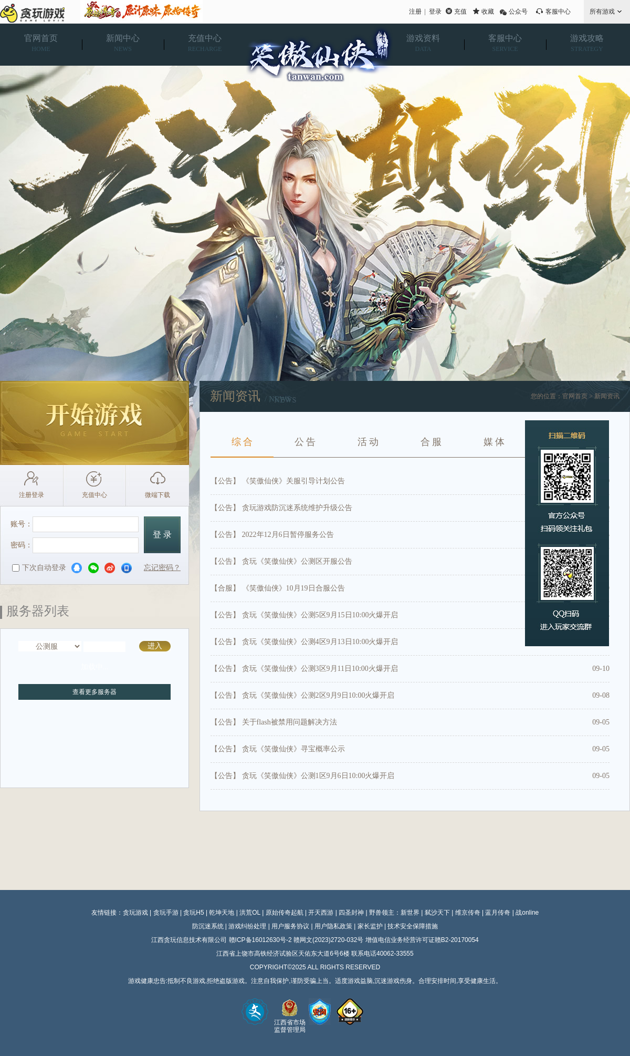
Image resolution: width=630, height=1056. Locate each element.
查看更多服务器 (94, 692)
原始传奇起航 (284, 912)
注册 (415, 11)
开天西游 (320, 912)
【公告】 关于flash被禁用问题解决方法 (274, 722)
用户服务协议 (290, 926)
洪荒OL (249, 912)
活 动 (368, 442)
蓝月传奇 (497, 912)
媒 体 (494, 442)
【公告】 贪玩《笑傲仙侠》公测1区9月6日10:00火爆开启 (302, 776)
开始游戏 (94, 423)
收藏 (487, 11)
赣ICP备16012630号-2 (260, 940)
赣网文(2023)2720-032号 (328, 940)
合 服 (431, 442)
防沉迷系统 (208, 926)
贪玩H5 (193, 912)
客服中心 (558, 11)
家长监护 (370, 926)
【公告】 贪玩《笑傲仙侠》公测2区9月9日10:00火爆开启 (302, 695)
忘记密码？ (162, 568)
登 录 (162, 534)
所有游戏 (602, 11)
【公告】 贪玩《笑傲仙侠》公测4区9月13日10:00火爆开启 (304, 642)
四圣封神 (351, 912)
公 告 (305, 442)
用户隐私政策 (333, 926)
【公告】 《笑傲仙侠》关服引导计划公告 (278, 481)
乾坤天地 (221, 912)
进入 (155, 646)
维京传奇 (467, 912)
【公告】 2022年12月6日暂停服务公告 (272, 535)
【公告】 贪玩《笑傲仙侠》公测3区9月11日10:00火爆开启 (304, 668)
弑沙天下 (437, 912)
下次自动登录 (39, 568)
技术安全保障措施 (412, 926)
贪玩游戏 (135, 912)
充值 (460, 11)
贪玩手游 (165, 912)
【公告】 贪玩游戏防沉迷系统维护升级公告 (281, 508)
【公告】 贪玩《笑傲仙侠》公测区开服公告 (281, 561)
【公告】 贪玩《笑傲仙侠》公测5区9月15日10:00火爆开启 (304, 615)
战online (527, 912)
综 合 (242, 442)
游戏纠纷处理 (247, 926)
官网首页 (574, 396)
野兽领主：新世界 (394, 912)
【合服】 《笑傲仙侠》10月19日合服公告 (278, 588)
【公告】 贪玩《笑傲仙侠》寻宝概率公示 (278, 749)
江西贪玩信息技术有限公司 (189, 940)
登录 (435, 11)
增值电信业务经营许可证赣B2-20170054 (422, 940)
